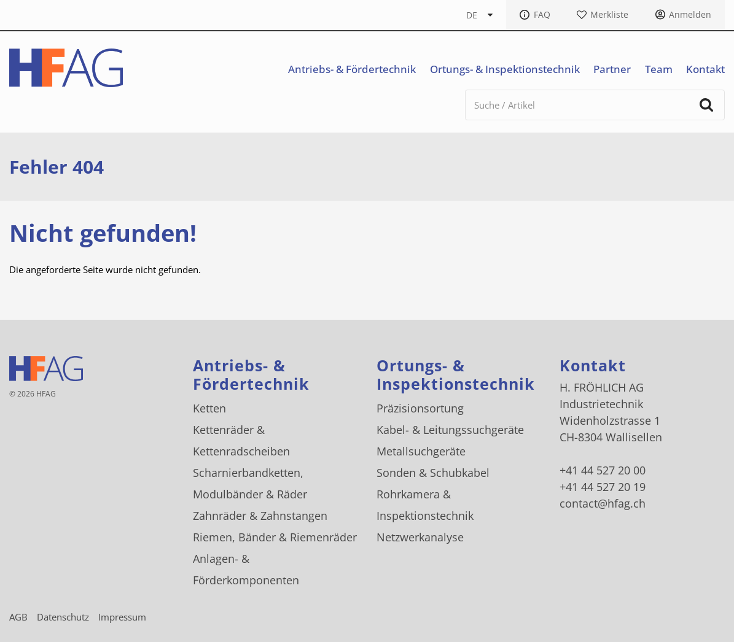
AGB (18, 617)
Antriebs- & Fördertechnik (352, 69)
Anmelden (690, 14)
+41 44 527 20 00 (603, 470)
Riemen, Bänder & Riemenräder (275, 537)
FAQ (542, 14)
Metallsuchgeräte (421, 451)
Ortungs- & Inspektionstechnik (505, 69)
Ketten (209, 408)
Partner (612, 69)
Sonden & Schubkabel (433, 472)
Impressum (122, 617)
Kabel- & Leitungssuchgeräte (450, 429)
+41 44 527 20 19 (603, 486)
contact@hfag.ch (603, 503)
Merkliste (609, 14)
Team (659, 69)
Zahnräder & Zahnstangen (260, 515)
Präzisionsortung (420, 408)
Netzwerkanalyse (420, 537)
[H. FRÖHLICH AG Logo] (66, 67)
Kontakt (705, 69)
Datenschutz (63, 617)
